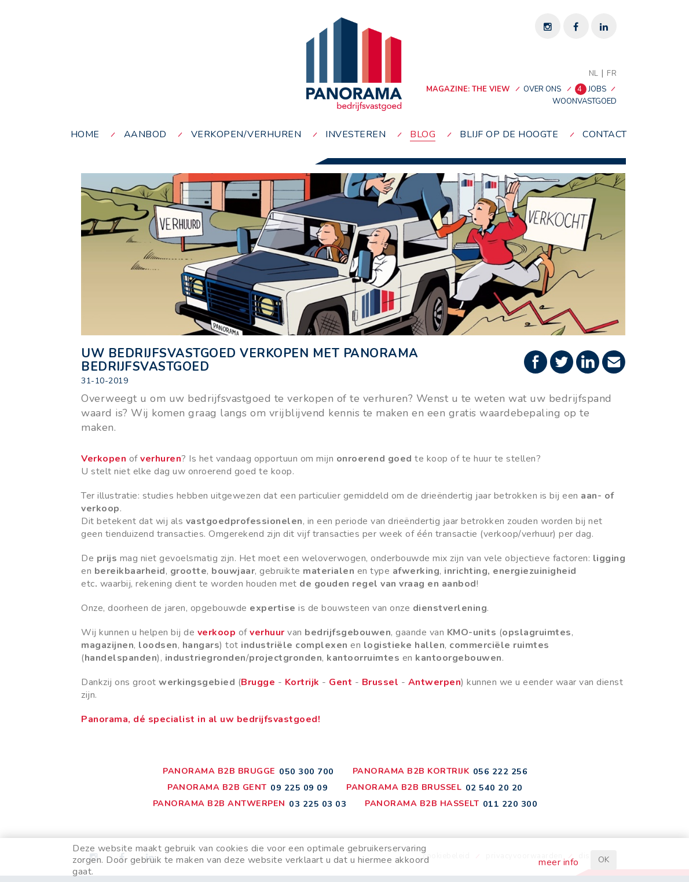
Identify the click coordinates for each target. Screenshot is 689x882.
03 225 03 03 (317, 804)
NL (594, 73)
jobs (591, 89)
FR (612, 73)
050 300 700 (306, 771)
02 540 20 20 (494, 787)
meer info (558, 862)
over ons (542, 89)
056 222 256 (500, 771)
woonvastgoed (584, 101)
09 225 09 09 (299, 787)
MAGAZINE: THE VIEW (468, 89)
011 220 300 (510, 804)
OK (603, 859)
